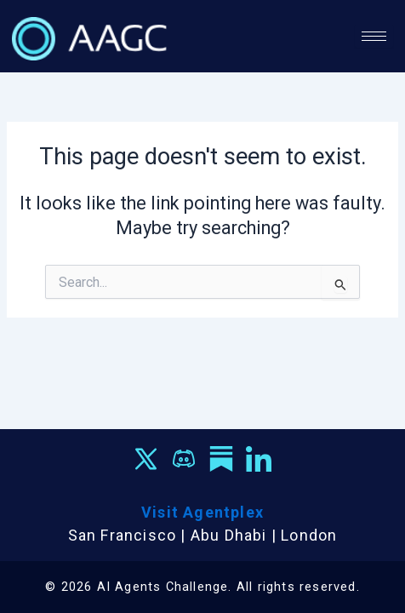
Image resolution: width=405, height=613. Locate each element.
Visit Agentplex (202, 512)
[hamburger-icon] (374, 36)
